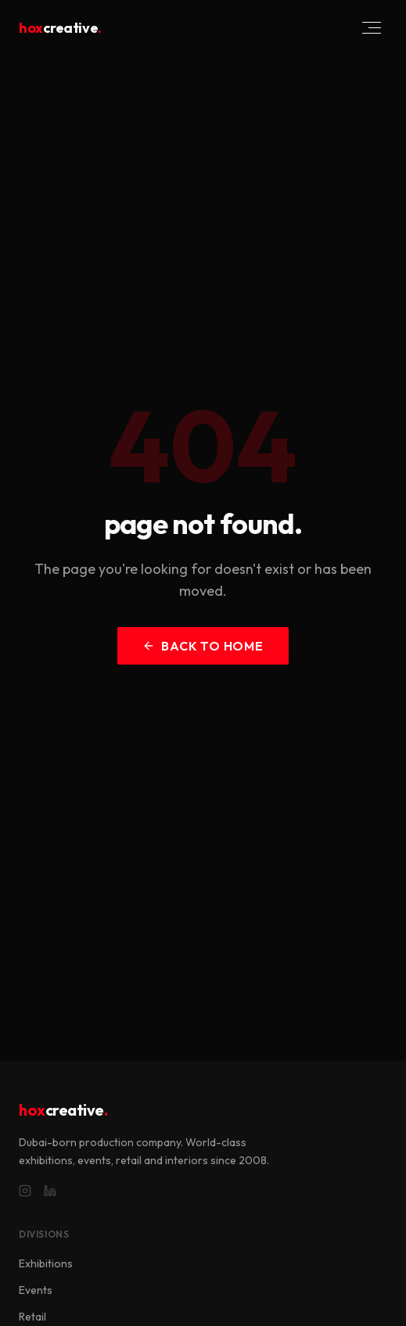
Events (35, 1290)
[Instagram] (25, 1190)
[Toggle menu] (371, 28)
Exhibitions (46, 1263)
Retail (32, 1317)
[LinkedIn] (50, 1190)
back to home (203, 646)
